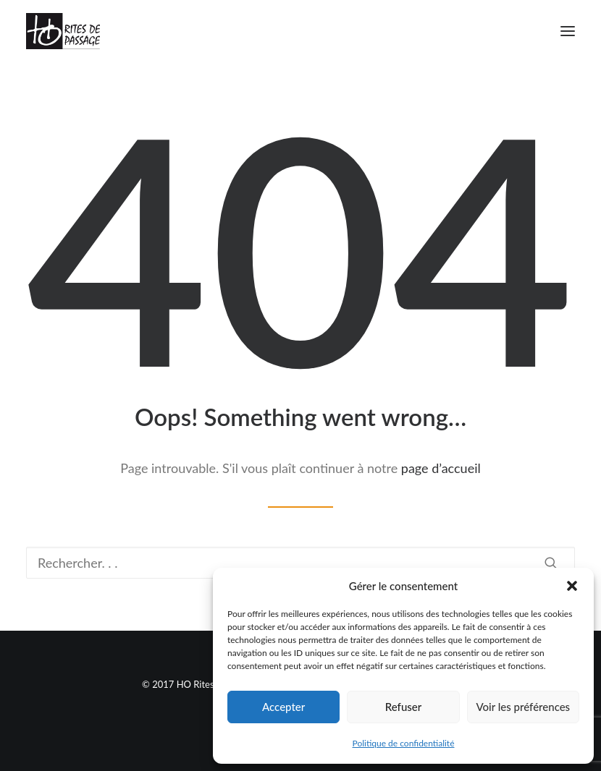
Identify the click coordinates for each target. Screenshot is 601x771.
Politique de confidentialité (404, 743)
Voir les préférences (523, 706)
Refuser (403, 706)
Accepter (283, 706)
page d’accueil (441, 468)
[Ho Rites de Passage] (63, 31)
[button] (572, 586)
